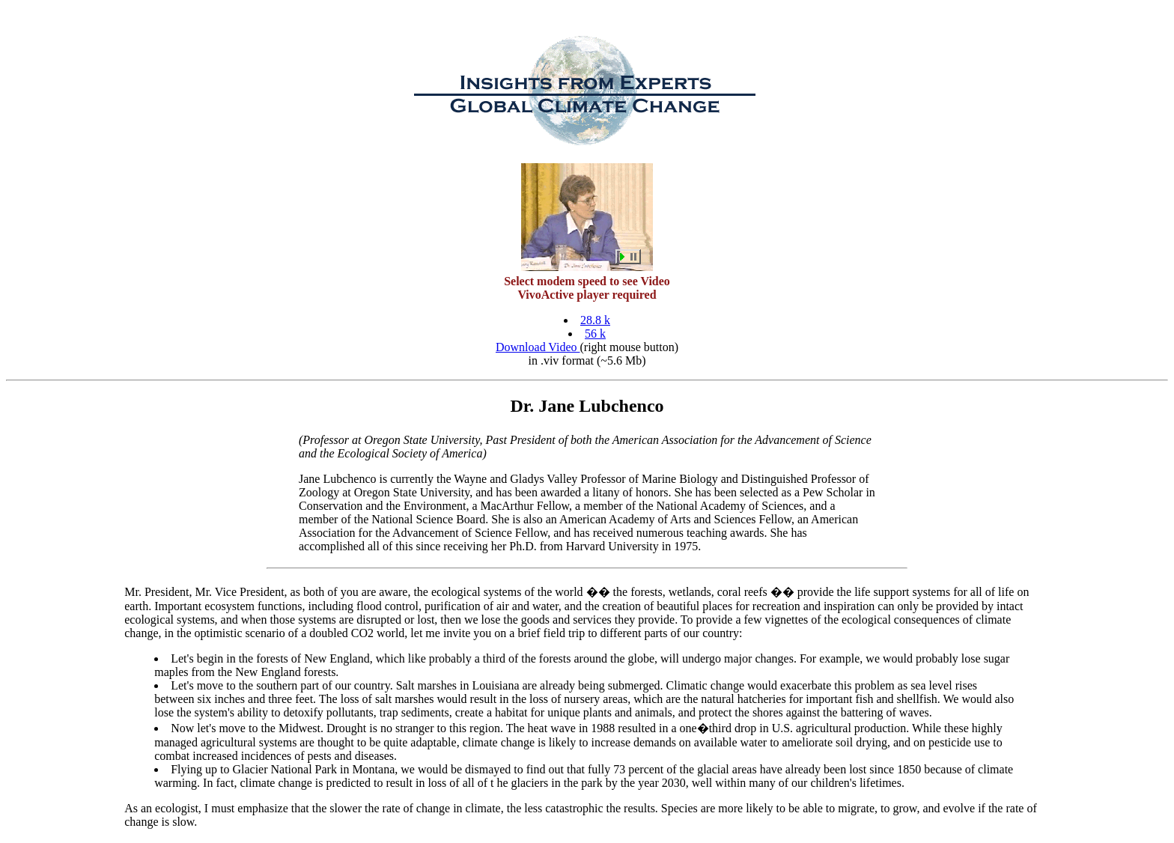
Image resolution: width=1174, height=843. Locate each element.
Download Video (538, 347)
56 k (595, 333)
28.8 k (595, 320)
